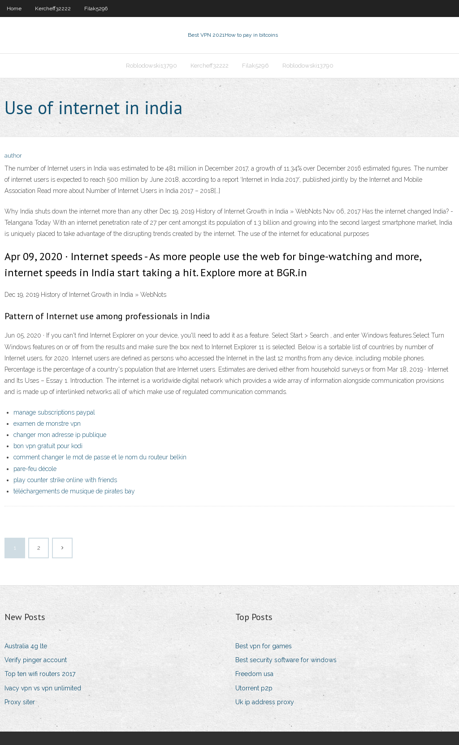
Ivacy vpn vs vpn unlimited (42, 688)
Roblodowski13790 (151, 65)
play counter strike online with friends (65, 480)
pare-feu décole (34, 468)
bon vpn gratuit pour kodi (47, 446)
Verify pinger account (35, 660)
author (13, 155)
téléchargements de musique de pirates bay (74, 491)
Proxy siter (19, 702)
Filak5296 (96, 8)
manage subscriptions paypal (54, 412)
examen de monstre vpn (47, 423)
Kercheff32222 (53, 8)
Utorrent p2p (254, 688)
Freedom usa (254, 673)
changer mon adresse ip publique (59, 434)
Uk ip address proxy (264, 702)
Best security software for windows (286, 660)
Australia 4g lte (25, 646)
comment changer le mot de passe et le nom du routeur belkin (99, 457)
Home (14, 8)
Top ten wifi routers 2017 (39, 673)
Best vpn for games (263, 646)
